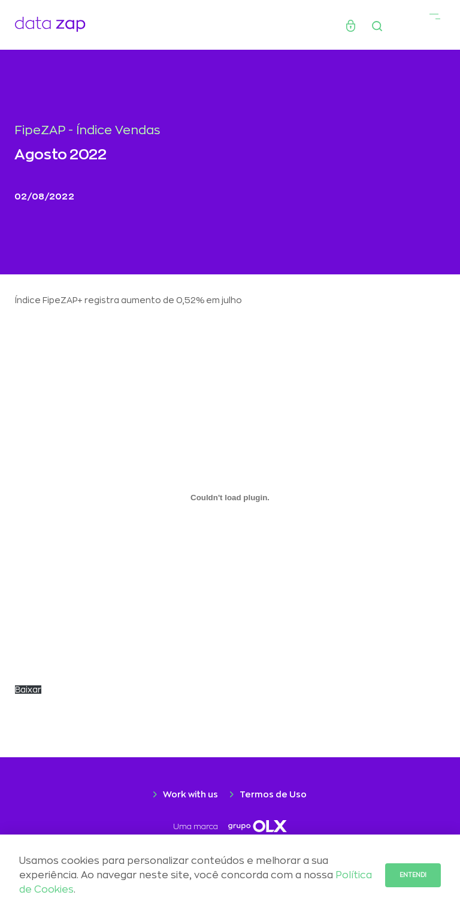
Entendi (413, 875)
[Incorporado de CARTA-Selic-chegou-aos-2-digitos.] (230, 497)
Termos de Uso (273, 794)
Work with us (190, 794)
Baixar (28, 689)
